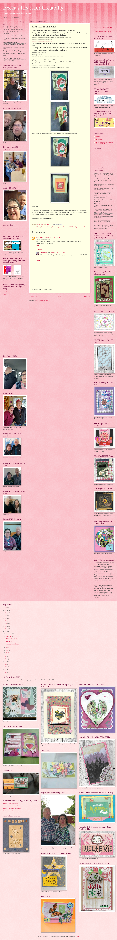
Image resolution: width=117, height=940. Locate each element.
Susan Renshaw (40, 237)
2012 (6, 667)
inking (75, 227)
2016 (6, 656)
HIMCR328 (9, 641)
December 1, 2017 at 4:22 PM (52, 237)
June (7, 650)
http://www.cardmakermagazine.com (12, 808)
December (9, 634)
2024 (6, 613)
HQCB (5, 291)
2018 (6, 629)
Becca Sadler (44, 252)
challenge (38, 227)
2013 (6, 664)
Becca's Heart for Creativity (33, 8)
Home (60, 297)
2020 (6, 623)
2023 (6, 615)
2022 (6, 618)
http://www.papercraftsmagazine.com (12, 806)
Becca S (98, 136)
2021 (6, 621)
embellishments (65, 227)
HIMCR (71, 227)
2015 (6, 659)
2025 (6, 610)
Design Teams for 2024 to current (102, 31)
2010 (6, 672)
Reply (37, 245)
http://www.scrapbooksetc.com (10, 803)
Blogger (77, 936)
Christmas (43, 227)
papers (79, 227)
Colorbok (49, 227)
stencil (83, 227)
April (7, 652)
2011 (6, 669)
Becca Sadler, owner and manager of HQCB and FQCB (104, 143)
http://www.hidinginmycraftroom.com (42, 41)
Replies (40, 249)
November (9, 636)
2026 (6, 607)
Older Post (86, 297)
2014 (6, 661)
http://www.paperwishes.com (10, 811)
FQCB (4, 294)
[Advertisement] (8, 325)
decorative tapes (56, 227)
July (7, 647)
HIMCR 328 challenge (11, 638)
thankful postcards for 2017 (12, 644)
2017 (6, 631)
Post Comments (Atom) (42, 300)
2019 (6, 626)
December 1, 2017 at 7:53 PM (57, 252)
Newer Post (33, 297)
